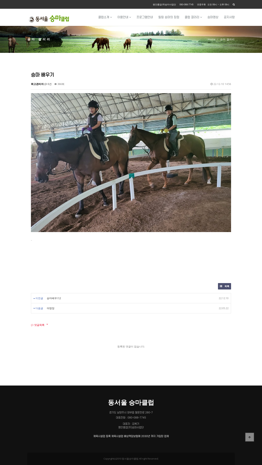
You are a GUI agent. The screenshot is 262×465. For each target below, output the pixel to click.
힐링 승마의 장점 (168, 17)
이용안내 (124, 17)
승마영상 (212, 17)
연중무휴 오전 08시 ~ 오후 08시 (213, 4)
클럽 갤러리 (193, 17)
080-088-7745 (186, 4)
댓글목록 (37, 325)
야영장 (50, 308)
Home (212, 39)
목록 (224, 286)
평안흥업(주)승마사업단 (164, 4)
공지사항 (229, 17)
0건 (48, 84)
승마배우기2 (54, 298)
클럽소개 (105, 17)
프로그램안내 (144, 17)
